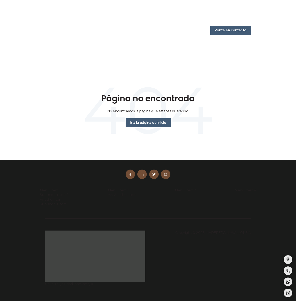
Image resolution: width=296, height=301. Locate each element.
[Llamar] (288, 270)
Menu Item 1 (50, 190)
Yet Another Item (122, 195)
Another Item (51, 199)
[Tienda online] (288, 293)
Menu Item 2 (118, 190)
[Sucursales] (288, 259)
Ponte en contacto (230, 30)
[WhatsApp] (288, 282)
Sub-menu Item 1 (54, 195)
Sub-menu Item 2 (54, 204)
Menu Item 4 (245, 190)
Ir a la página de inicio (148, 123)
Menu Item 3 (185, 190)
